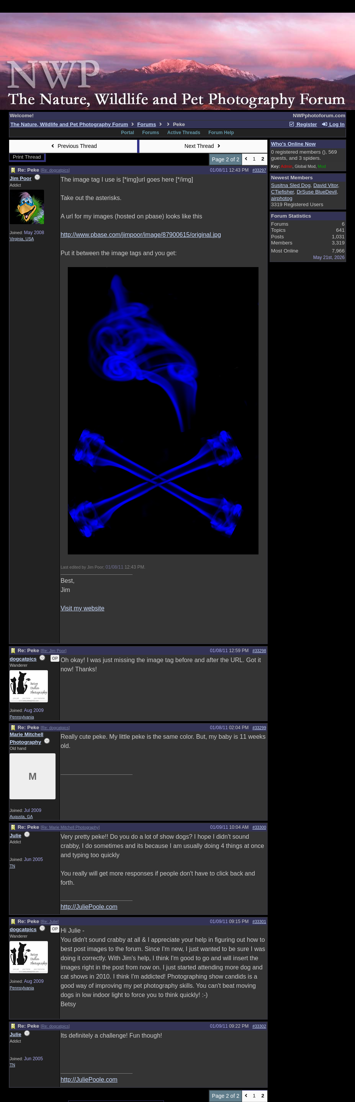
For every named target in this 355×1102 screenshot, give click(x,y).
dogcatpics (23, 659)
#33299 (259, 727)
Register (303, 124)
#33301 (259, 921)
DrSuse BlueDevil (317, 192)
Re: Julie (49, 921)
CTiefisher (282, 192)
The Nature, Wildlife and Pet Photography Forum (69, 124)
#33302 (259, 1026)
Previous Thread (73, 146)
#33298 (259, 650)
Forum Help (221, 132)
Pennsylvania (22, 717)
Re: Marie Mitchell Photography (70, 827)
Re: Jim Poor (53, 650)
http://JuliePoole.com (89, 907)
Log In (332, 124)
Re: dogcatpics (55, 170)
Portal (127, 132)
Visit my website (82, 608)
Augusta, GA (21, 816)
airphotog (282, 198)
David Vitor (325, 185)
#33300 (259, 827)
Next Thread (203, 146)
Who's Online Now (293, 144)
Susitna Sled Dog (291, 185)
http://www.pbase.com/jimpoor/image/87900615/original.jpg (141, 234)
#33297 (259, 170)
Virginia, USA (22, 238)
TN (12, 866)
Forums (146, 124)
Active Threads (183, 132)
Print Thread (27, 157)
